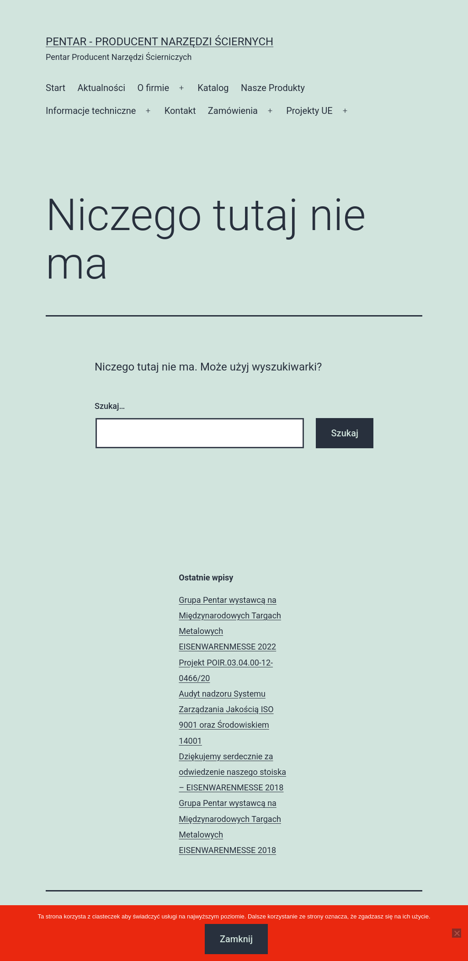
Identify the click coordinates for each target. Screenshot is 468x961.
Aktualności (101, 87)
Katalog (213, 87)
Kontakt (180, 110)
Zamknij (236, 939)
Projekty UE (309, 110)
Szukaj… (110, 406)
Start (55, 87)
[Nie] (456, 933)
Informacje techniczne (91, 110)
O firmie (153, 87)
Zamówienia (233, 110)
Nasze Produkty (273, 87)
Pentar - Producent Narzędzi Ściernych (159, 41)
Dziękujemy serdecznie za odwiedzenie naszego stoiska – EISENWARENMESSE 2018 (232, 772)
